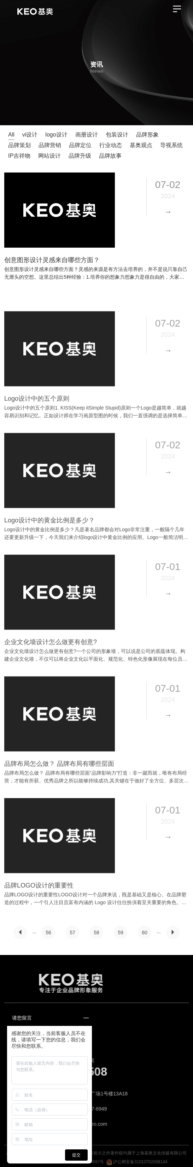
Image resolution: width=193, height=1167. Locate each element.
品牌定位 (80, 145)
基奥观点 (141, 145)
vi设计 (30, 135)
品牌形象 (147, 135)
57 (72, 936)
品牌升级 (80, 156)
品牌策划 (19, 145)
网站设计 (49, 156)
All (11, 135)
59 (120, 936)
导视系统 (171, 145)
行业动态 (110, 145)
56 (48, 936)
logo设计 (56, 135)
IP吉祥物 (19, 156)
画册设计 (86, 135)
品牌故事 (110, 156)
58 (96, 936)
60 (144, 936)
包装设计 (117, 135)
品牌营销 (50, 145)
